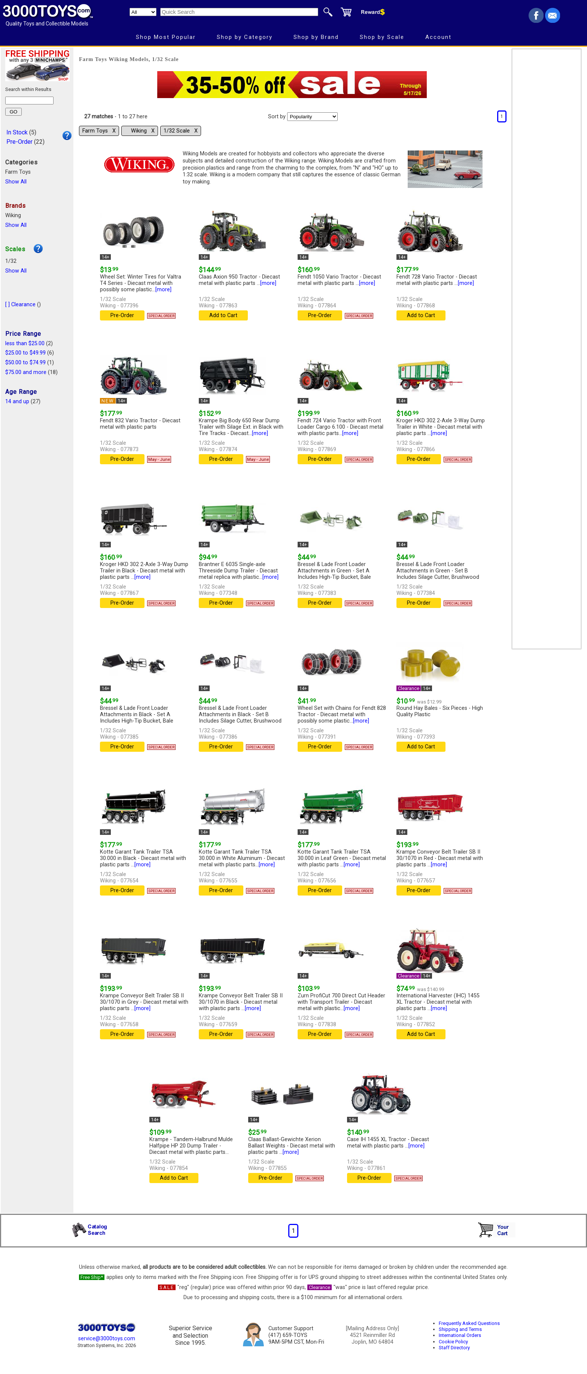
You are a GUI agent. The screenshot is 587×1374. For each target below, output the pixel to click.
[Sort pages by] (312, 116)
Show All (16, 182)
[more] (163, 289)
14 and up (17, 401)
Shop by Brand (316, 37)
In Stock (17, 132)
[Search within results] (29, 100)
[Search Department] (143, 12)
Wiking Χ (143, 131)
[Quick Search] (239, 12)
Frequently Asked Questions (469, 1323)
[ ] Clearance (20, 304)
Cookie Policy (453, 1341)
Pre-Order (19, 141)
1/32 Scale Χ (181, 131)
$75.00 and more (25, 372)
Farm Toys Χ (99, 131)
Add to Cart (223, 315)
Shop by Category (245, 37)
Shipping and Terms (460, 1329)
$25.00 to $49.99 (25, 353)
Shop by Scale (382, 37)
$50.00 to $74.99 (25, 362)
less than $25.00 (25, 343)
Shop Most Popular (166, 37)
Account (438, 37)
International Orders (460, 1335)
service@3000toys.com (106, 1338)
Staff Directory (454, 1347)
